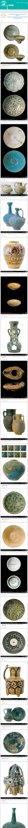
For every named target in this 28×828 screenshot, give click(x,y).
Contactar (18, 2)
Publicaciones (22, 2)
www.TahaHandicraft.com (17, 18)
